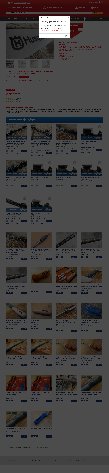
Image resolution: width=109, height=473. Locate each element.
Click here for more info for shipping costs (52, 30)
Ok (67, 35)
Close (68, 17)
